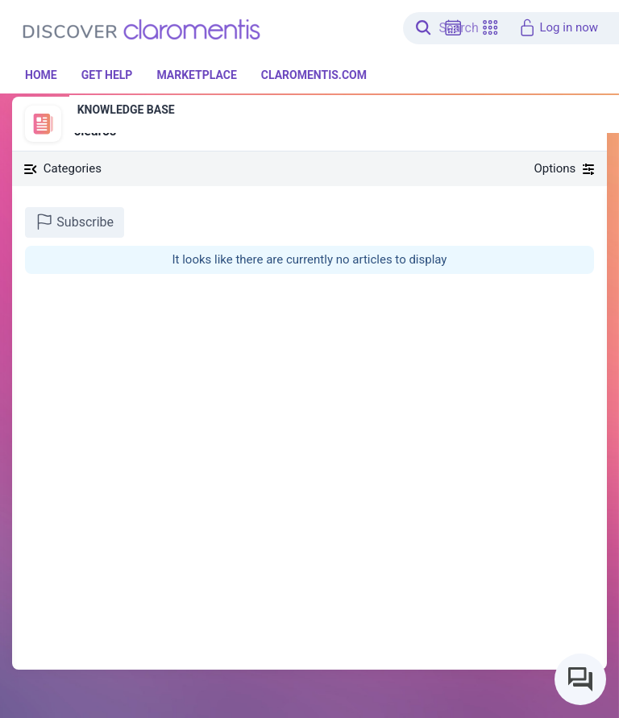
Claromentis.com (314, 74)
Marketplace (196, 74)
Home (41, 74)
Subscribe (74, 221)
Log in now (558, 27)
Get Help (107, 74)
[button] (490, 27)
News (87, 114)
